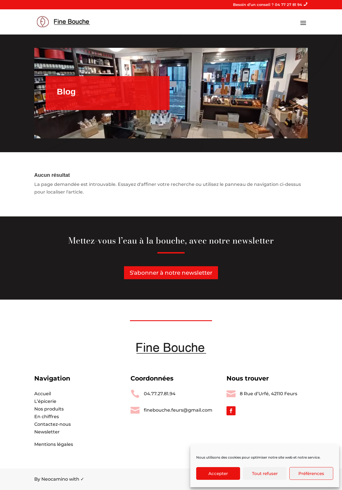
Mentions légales (53, 444)
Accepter (218, 473)
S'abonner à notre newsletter (171, 272)
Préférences (311, 473)
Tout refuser (265, 473)
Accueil (42, 393)
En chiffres (46, 416)
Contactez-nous (52, 424)
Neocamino (54, 479)
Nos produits (49, 409)
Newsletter (47, 432)
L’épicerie (45, 401)
